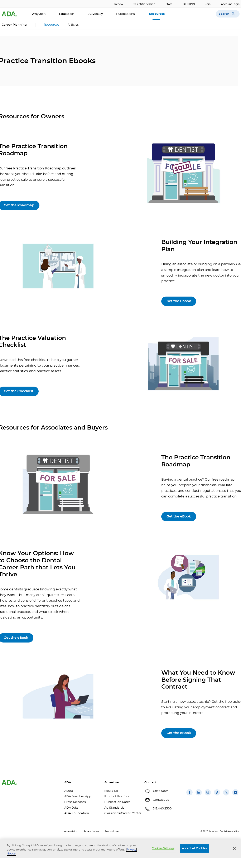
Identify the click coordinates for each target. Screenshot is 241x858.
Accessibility (70, 831)
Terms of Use (112, 831)
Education (67, 14)
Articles (73, 24)
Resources (157, 14)
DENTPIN (189, 4)
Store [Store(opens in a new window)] (169, 4)
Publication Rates (117, 802)
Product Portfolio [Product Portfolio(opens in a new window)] (117, 796)
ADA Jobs (71, 807)
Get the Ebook (179, 301)
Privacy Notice (91, 831)
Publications (126, 14)
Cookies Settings (163, 848)
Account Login (230, 4)
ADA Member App (77, 796)
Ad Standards (114, 807)
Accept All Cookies (194, 848)
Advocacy (95, 14)
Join (208, 4)
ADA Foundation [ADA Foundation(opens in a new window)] (76, 813)
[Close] (234, 848)
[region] (120, 848)
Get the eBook (179, 516)
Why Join (39, 14)
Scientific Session (144, 4)
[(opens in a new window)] (189, 795)
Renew (118, 4)
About (68, 790)
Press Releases (75, 802)
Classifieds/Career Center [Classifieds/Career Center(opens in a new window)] (121, 813)
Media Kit (111, 790)
